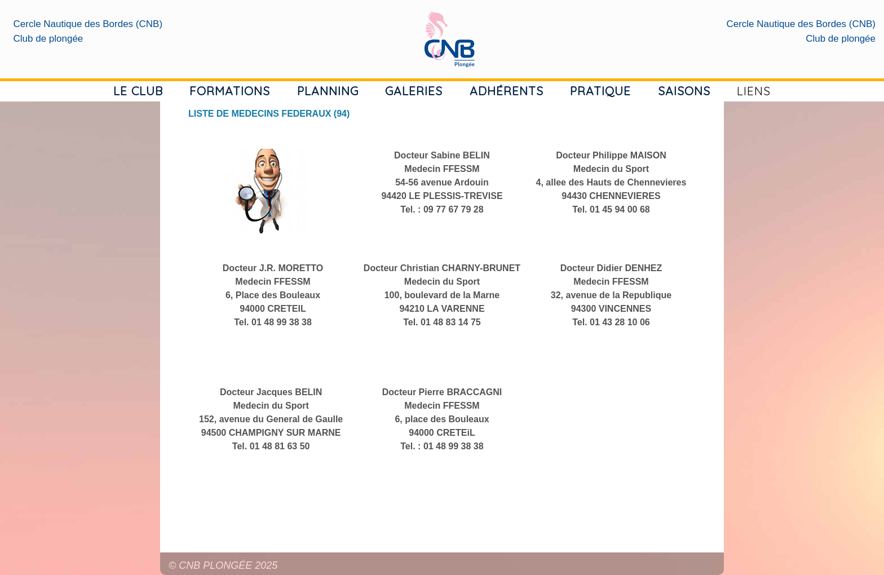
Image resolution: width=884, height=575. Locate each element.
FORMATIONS (229, 90)
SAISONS (684, 90)
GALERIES (414, 90)
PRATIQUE (600, 90)
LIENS (754, 90)
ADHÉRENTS (506, 90)
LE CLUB (138, 90)
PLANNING (328, 90)
